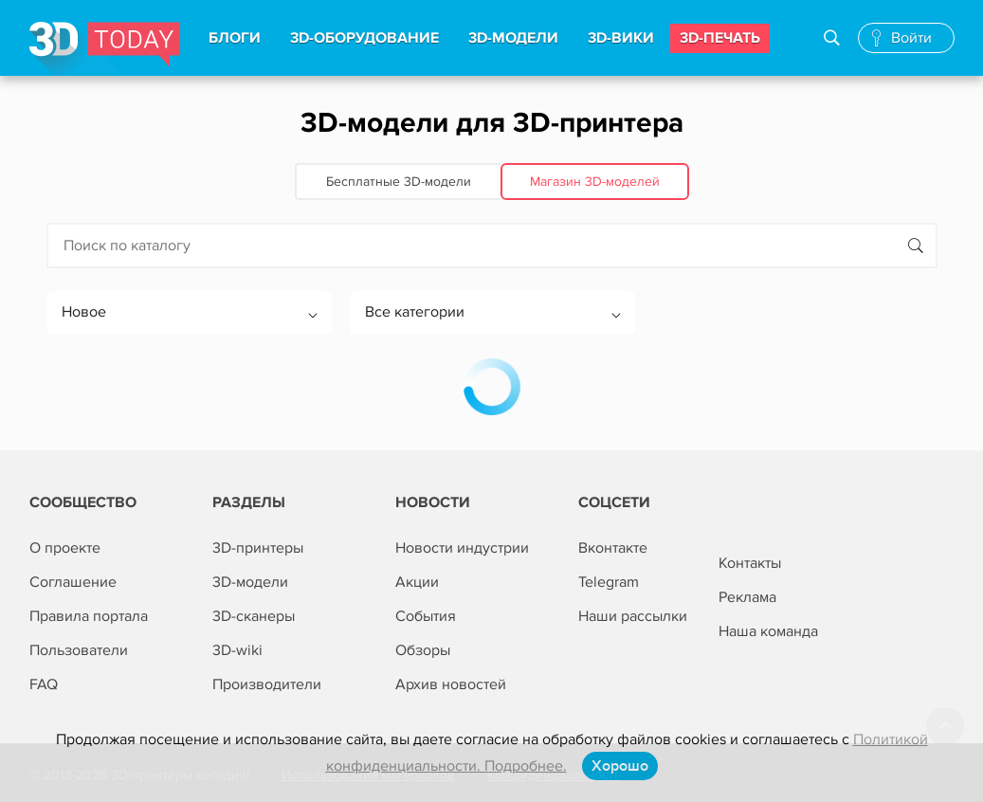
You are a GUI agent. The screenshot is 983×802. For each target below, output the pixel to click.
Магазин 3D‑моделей (595, 181)
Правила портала (88, 616)
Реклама (747, 597)
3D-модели (250, 582)
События (425, 616)
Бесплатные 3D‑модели (398, 181)
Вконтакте (612, 547)
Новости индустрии (462, 547)
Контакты (750, 563)
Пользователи (78, 650)
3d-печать (720, 37)
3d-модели (513, 37)
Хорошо (620, 765)
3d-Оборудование (364, 37)
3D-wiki (237, 650)
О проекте (64, 547)
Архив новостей (450, 684)
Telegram (608, 582)
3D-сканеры (253, 616)
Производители (266, 684)
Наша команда (768, 631)
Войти (911, 37)
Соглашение (73, 582)
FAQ (43, 684)
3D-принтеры (257, 547)
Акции (417, 582)
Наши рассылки (632, 616)
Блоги (235, 37)
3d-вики (621, 37)
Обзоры (422, 650)
